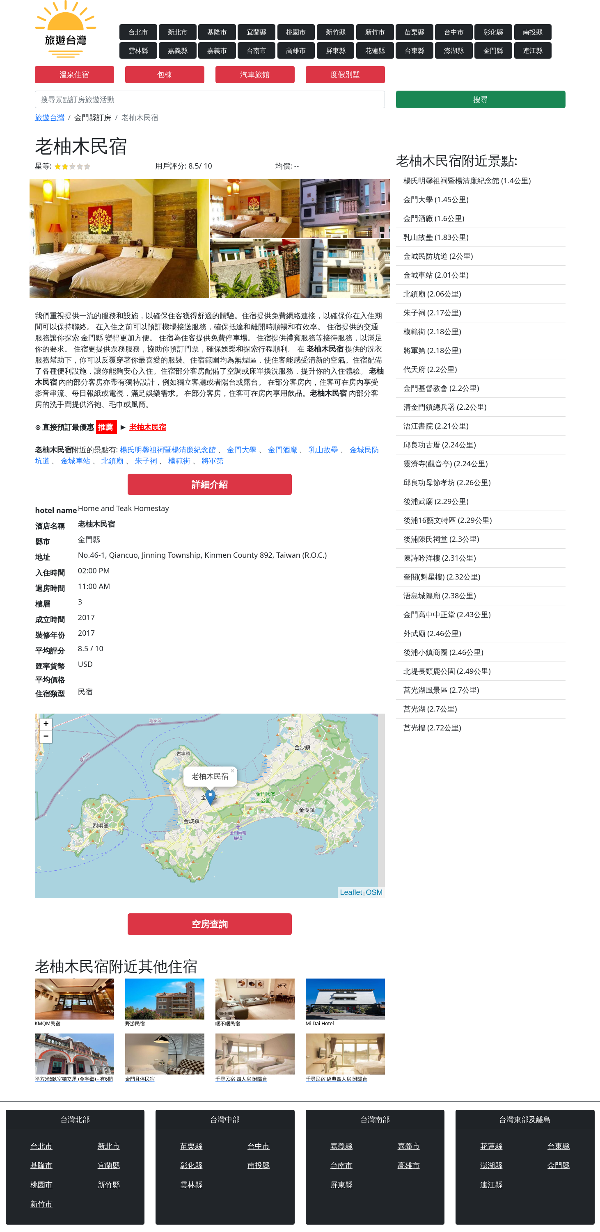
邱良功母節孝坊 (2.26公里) (447, 482)
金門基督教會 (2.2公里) (441, 388)
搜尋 (480, 99)
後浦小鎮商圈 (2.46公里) (443, 652)
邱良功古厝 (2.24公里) (439, 444)
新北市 (178, 32)
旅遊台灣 (49, 117)
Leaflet (351, 892)
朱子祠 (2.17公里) (432, 312)
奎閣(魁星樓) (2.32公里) (442, 577)
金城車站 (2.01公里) (436, 275)
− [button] (45, 737)
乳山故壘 (323, 449)
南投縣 (533, 32)
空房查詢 (210, 924)
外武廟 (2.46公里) (432, 633)
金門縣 (493, 50)
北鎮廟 (112, 460)
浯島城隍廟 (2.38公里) (439, 595)
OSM (374, 892)
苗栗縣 (414, 32)
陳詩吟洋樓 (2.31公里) (439, 558)
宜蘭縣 (256, 32)
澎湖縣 (454, 50)
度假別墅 (345, 74)
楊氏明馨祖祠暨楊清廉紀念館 (168, 449)
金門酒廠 (283, 449)
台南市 (256, 50)
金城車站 (75, 460)
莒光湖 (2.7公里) (430, 709)
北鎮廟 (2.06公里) (432, 294)
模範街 (179, 460)
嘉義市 (217, 50)
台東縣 (414, 50)
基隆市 (217, 32)
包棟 (164, 74)
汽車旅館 (255, 74)
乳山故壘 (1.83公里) (436, 237)
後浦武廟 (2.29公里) (436, 501)
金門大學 (241, 449)
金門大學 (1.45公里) (436, 199)
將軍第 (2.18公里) (432, 350)
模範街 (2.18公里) (432, 331)
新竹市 (375, 32)
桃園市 (296, 32)
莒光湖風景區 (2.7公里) (441, 690)
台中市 (454, 32)
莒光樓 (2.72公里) (432, 727)
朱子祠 (146, 460)
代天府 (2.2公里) (430, 369)
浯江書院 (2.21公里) (436, 426)
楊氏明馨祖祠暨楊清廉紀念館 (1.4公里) (467, 180)
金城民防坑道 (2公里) (438, 256)
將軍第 (213, 460)
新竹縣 (336, 32)
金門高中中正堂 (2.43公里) (447, 614)
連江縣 (533, 50)
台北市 (138, 32)
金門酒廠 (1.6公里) (434, 218)
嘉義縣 (178, 50)
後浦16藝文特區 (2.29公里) (447, 520)
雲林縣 (138, 50)
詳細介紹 (210, 484)
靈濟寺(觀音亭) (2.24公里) (445, 463)
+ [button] (45, 725)
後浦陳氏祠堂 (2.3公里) (441, 539)
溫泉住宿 (74, 74)
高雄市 (296, 50)
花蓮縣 (375, 50)
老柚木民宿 (147, 427)
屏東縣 (336, 50)
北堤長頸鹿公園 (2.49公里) (447, 671)
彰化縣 (493, 32)
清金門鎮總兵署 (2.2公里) (445, 407)
